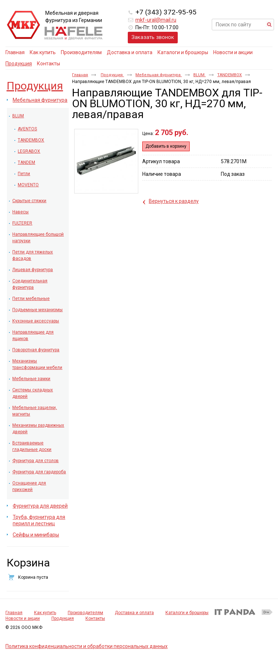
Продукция (18, 63)
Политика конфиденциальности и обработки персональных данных (86, 646)
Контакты (95, 618)
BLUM (199, 75)
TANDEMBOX (229, 75)
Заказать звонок (152, 37)
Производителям (85, 612)
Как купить (45, 612)
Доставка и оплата (134, 612)
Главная (80, 75)
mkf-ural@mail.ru (155, 20)
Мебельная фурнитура (158, 75)
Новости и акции (22, 618)
